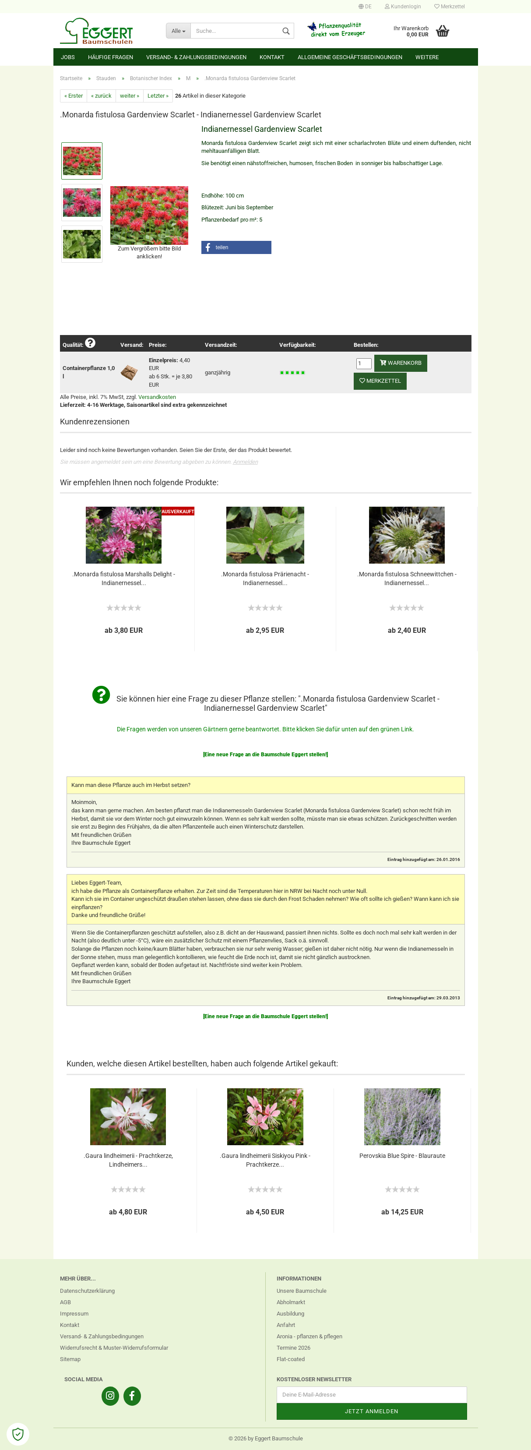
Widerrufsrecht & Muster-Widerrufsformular (114, 1347)
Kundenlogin (403, 7)
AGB (65, 1302)
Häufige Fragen (110, 57)
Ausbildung (290, 1313)
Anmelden (245, 462)
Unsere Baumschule (302, 1291)
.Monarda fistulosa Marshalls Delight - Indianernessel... (123, 578)
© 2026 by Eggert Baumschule (266, 1438)
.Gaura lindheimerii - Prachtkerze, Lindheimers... (128, 1160)
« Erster (73, 95)
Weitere (427, 57)
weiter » (129, 95)
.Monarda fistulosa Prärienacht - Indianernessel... (265, 578)
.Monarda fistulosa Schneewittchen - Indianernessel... (407, 578)
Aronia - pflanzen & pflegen (309, 1336)
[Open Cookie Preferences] (18, 1434)
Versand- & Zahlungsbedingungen (196, 57)
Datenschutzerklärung (87, 1291)
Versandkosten (157, 397)
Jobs (68, 57)
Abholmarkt (291, 1302)
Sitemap (70, 1359)
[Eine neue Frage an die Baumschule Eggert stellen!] (265, 754)
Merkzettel (449, 7)
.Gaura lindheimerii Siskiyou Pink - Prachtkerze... (265, 1160)
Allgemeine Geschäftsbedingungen (350, 57)
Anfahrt (286, 1325)
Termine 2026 (293, 1347)
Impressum (74, 1313)
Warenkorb (401, 363)
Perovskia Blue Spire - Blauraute (402, 1155)
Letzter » (158, 95)
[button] (236, 247)
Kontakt (272, 57)
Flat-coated (291, 1359)
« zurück (101, 95)
